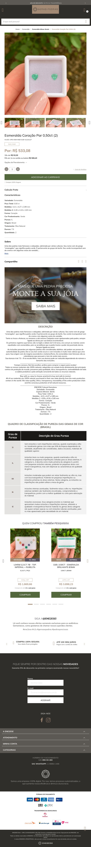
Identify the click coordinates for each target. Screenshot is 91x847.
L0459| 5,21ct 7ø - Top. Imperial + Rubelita (25, 565)
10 (6, 155)
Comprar (45, 177)
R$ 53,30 (14, 155)
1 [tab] (30, 604)
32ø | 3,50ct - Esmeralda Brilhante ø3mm (66, 565)
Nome (30, 678)
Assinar (45, 700)
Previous (6, 3)
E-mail (30, 688)
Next (85, 3)
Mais (6, 253)
